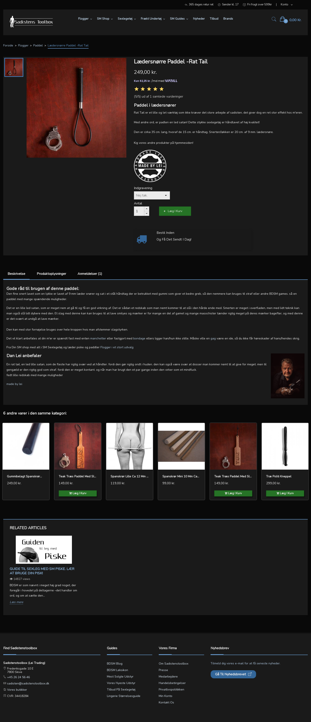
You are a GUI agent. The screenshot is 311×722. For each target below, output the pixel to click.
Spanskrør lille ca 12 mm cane (130, 476)
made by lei (14, 384)
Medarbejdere (168, 676)
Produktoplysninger (51, 273)
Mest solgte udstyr (120, 676)
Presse (163, 670)
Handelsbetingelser (172, 683)
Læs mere (16, 602)
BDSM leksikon (117, 670)
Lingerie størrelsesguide (123, 696)
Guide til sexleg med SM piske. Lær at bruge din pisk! (42, 571)
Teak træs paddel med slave (78, 476)
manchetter (98, 338)
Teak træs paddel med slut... (233, 476)
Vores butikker (16, 690)
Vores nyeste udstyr (121, 683)
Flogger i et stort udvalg (116, 347)
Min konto (165, 696)
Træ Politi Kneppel (278, 476)
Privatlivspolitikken (171, 689)
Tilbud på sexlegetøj (121, 689)
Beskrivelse (16, 273)
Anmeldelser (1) (90, 273)
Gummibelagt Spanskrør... (24, 476)
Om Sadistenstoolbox (173, 664)
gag (213, 338)
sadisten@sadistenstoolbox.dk (27, 683)
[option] (43, 573)
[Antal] (139, 211)
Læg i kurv (175, 211)
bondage (139, 338)
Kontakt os (166, 702)
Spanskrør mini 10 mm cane (181, 476)
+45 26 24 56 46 (18, 677)
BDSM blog (114, 664)
